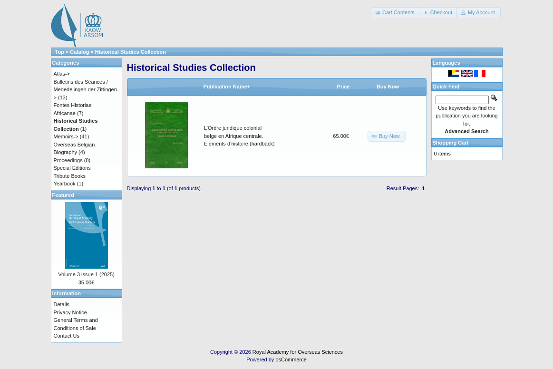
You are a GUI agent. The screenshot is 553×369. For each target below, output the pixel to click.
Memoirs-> (66, 136)
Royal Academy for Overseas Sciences (297, 352)
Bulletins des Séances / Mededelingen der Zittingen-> (86, 89)
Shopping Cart (451, 143)
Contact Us (66, 336)
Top (59, 52)
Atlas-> (62, 74)
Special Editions (72, 168)
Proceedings (68, 160)
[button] (395, 12)
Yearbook (65, 183)
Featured (63, 195)
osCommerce (290, 359)
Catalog (79, 52)
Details (62, 304)
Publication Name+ (227, 86)
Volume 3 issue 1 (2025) (86, 274)
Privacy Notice (70, 312)
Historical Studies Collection (130, 52)
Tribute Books (70, 176)
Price (343, 86)
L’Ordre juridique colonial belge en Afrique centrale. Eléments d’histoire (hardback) (239, 135)
